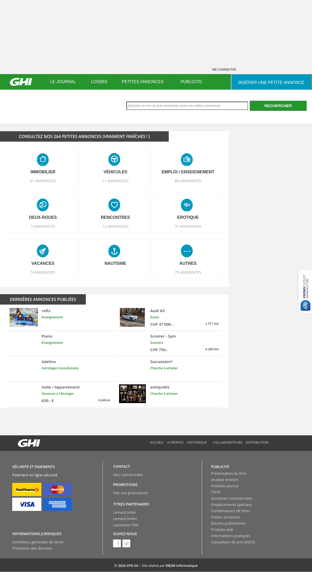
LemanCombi (124, 512)
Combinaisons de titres (230, 510)
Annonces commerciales (231, 498)
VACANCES (43, 263)
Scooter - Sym (163, 336)
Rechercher (278, 105)
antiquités (159, 387)
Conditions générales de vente (37, 542)
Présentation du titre (228, 473)
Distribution (257, 442)
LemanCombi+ (125, 518)
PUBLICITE (191, 82)
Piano (47, 336)
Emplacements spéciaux (231, 504)
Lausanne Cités (126, 524)
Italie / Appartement (61, 387)
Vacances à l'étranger (58, 393)
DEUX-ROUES (43, 217)
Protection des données (32, 548)
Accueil (157, 442)
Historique (197, 442)
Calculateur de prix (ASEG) (233, 542)
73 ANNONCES (188, 272)
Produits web (222, 529)
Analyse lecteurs (225, 479)
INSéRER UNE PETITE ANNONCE (271, 82)
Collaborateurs (227, 442)
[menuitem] (63, 82)
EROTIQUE (188, 217)
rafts (46, 310)
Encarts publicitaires (228, 523)
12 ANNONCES (115, 226)
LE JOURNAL (63, 82)
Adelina (49, 361)
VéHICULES (115, 172)
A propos (175, 442)
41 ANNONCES (43, 180)
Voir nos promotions (130, 492)
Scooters (156, 342)
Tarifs (215, 491)
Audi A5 (157, 310)
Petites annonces (225, 517)
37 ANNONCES (188, 226)
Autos (154, 317)
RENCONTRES (115, 217)
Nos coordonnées (128, 474)
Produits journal (224, 485)
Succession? (161, 361)
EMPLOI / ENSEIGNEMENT (188, 172)
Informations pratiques (230, 535)
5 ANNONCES (43, 226)
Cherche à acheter (164, 368)
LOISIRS (99, 82)
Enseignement (52, 317)
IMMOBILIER (42, 172)
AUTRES (188, 263)
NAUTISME (115, 263)
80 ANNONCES (188, 180)
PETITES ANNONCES (143, 82)
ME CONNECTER (224, 69)
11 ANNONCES (115, 180)
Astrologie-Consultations (60, 368)
